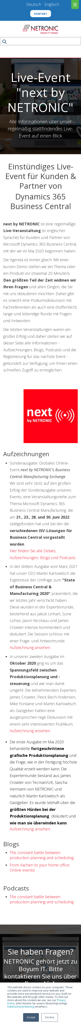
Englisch (51, 4)
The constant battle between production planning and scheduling (42, 855)
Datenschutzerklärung (20, 1006)
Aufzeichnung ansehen (30, 647)
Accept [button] (31, 1017)
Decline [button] (49, 1017)
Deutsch (35, 4)
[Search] (40, 41)
